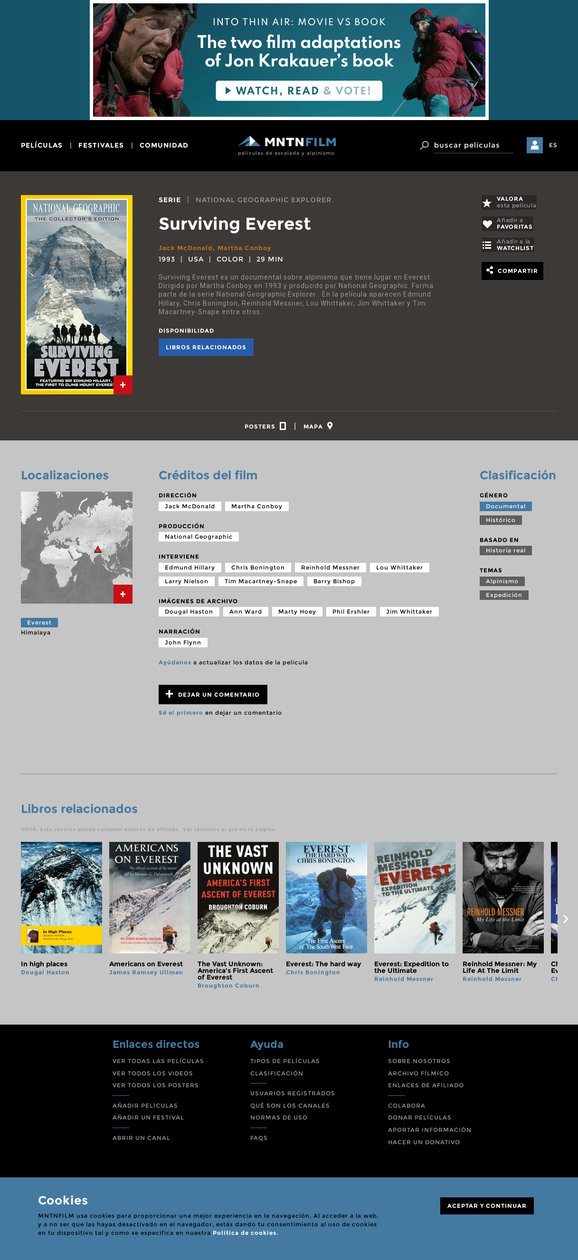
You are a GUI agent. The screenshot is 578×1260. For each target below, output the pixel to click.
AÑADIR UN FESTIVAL (148, 1120)
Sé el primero (181, 715)
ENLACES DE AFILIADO (426, 1088)
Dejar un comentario (213, 697)
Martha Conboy (249, 247)
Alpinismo (502, 584)
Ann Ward (245, 614)
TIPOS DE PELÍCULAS (285, 1063)
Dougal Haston (189, 614)
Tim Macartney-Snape (261, 584)
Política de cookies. (245, 1232)
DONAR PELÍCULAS (420, 1120)
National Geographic (199, 539)
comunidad (164, 145)
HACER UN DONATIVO (424, 1144)
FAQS (259, 1140)
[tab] (123, 384)
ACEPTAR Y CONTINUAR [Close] (487, 1205)
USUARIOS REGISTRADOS (292, 1096)
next (566, 921)
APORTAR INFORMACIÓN (430, 1132)
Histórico (501, 522)
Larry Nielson (186, 584)
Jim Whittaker (409, 614)
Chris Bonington (258, 570)
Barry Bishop (334, 584)
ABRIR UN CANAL (142, 1140)
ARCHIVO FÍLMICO (418, 1075)
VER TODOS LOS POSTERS (156, 1088)
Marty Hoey (297, 614)
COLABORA (407, 1108)
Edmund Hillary (190, 570)
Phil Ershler (351, 614)
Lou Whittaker (399, 570)
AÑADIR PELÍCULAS (145, 1108)
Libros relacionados (206, 347)
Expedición (504, 597)
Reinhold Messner (330, 570)
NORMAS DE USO (279, 1120)
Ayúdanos (175, 665)
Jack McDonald (187, 247)
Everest (39, 625)
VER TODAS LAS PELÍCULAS (158, 1063)
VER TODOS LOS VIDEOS (153, 1075)
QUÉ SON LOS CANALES (290, 1108)
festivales (101, 145)
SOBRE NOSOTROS (419, 1063)
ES (553, 145)
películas (42, 145)
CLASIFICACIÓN (276, 1075)
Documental (506, 508)
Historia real (506, 553)
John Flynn (183, 645)
